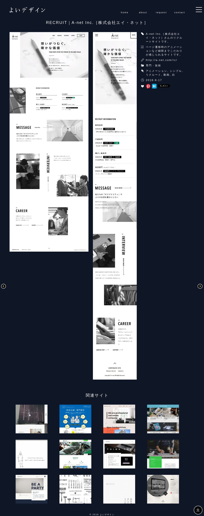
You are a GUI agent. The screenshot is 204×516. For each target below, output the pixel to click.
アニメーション (156, 71)
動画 (167, 74)
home (125, 12)
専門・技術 (153, 65)
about (143, 12)
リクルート (153, 74)
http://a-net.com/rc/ (161, 60)
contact (179, 12)
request (161, 12)
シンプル (176, 71)
